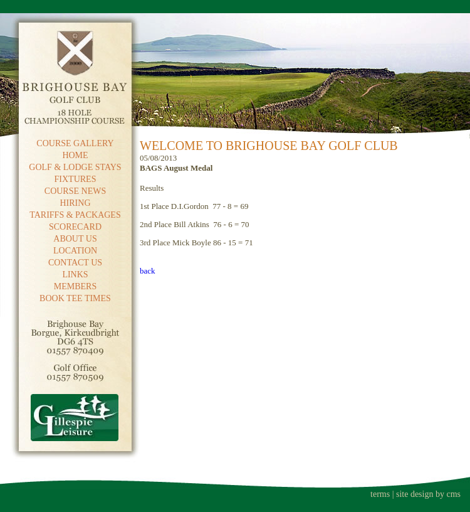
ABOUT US (75, 238)
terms (380, 494)
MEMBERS (75, 286)
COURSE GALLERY (74, 143)
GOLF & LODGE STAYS (75, 167)
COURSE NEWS (75, 191)
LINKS (75, 274)
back (147, 270)
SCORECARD (75, 227)
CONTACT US (75, 262)
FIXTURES (76, 179)
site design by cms (428, 494)
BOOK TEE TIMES (75, 298)
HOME (75, 155)
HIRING (75, 203)
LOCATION (75, 250)
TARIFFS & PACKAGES (74, 215)
